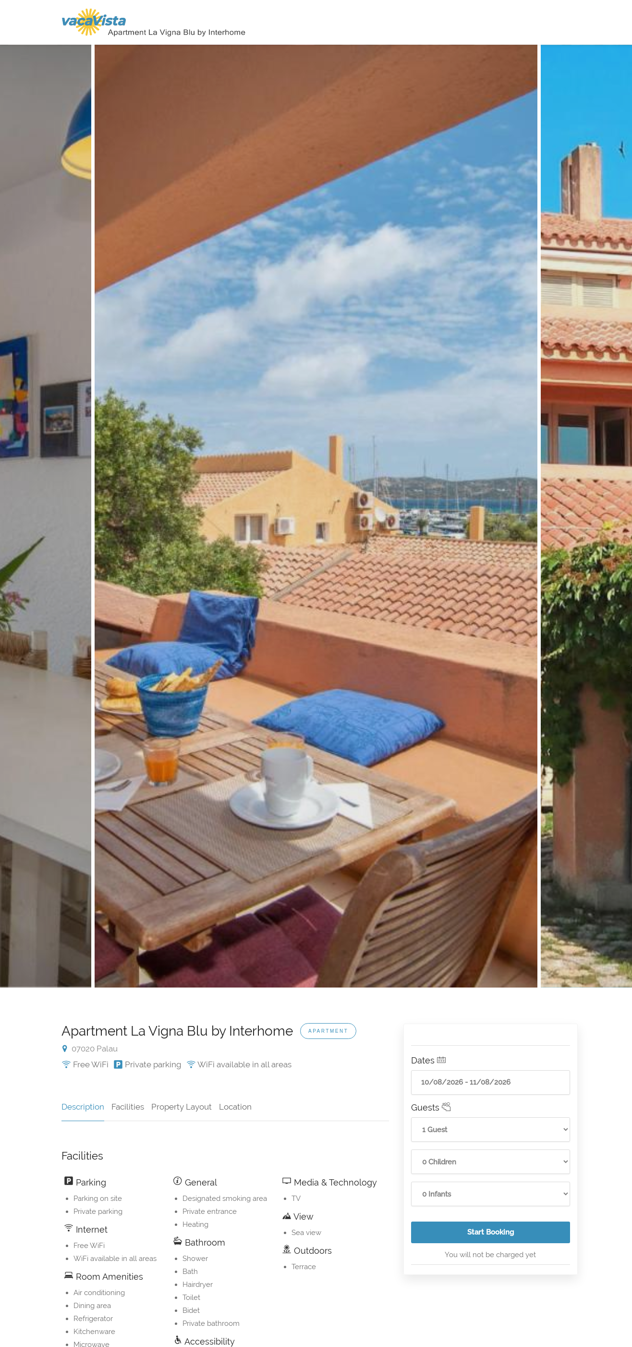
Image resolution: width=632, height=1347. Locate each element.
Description (82, 1107)
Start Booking (518, 1235)
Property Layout (181, 1107)
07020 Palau (90, 1048)
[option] (316, 516)
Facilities (127, 1107)
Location (235, 1107)
